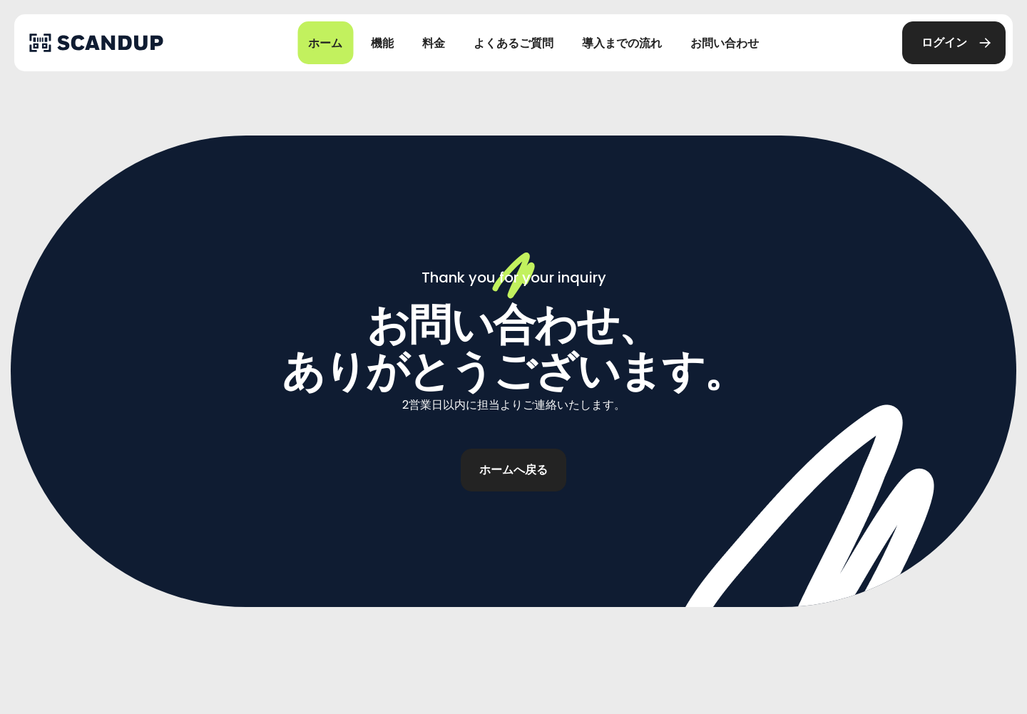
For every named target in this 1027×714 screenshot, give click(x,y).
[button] (954, 42)
